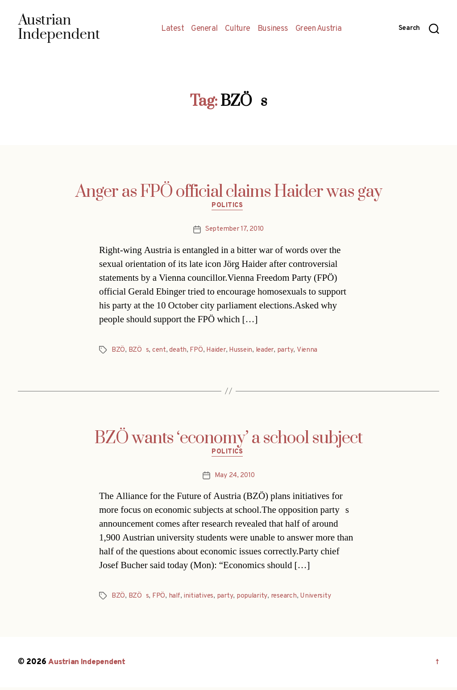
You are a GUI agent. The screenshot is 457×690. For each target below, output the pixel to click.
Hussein (243, 351)
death (178, 351)
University (320, 598)
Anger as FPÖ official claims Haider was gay (228, 192)
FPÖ (197, 351)
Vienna (311, 351)
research (286, 598)
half (174, 598)
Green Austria (318, 29)
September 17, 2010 (234, 230)
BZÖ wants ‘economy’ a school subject (228, 439)
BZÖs (138, 351)
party (290, 351)
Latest (172, 29)
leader (268, 351)
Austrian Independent (88, 665)
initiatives (199, 598)
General (204, 29)
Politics (228, 207)
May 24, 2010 (234, 478)
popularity (253, 598)
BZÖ (118, 351)
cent (159, 351)
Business (273, 29)
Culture (237, 29)
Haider (217, 351)
